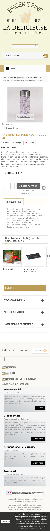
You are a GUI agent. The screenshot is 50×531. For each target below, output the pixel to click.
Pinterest (29, 143)
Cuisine (6, 81)
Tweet (6, 143)
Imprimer (9, 124)
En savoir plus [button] (38, 439)
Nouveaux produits (14, 299)
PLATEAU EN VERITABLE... (30, 270)
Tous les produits (17, 78)
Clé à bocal (7, 269)
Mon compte (8, 373)
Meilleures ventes (14, 312)
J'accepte (6, 521)
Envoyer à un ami (13, 128)
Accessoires (33, 78)
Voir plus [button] (40, 408)
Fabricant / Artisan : (9, 148)
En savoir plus (13, 201)
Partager (17, 143)
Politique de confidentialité (31, 529)
